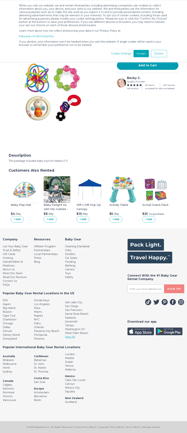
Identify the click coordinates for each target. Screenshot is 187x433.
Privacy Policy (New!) (85, 427)
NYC (37, 319)
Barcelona (40, 396)
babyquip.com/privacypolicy (36, 36)
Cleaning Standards (77, 246)
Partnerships (42, 250)
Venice (69, 365)
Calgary (7, 384)
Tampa (69, 325)
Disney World (11, 334)
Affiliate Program (45, 246)
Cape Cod (9, 315)
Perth (6, 367)
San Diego (71, 306)
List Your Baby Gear (15, 246)
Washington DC (75, 329)
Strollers (70, 254)
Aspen (7, 304)
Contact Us (10, 281)
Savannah (71, 321)
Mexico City (72, 387)
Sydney (7, 371)
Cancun (70, 383)
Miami (38, 311)
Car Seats (71, 258)
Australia (9, 356)
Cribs (68, 250)
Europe (39, 388)
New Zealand (74, 398)
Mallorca (70, 369)
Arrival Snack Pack (155, 205)
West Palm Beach (76, 333)
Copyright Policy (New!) (111, 427)
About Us (9, 269)
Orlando (39, 327)
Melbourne (10, 364)
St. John (39, 364)
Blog (37, 261)
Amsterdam (41, 392)
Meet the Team (13, 273)
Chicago (8, 323)
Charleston (9, 319)
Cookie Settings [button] (121, 53)
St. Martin (40, 367)
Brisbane (8, 360)
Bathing (70, 265)
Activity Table (118, 205)
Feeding (70, 261)
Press (37, 258)
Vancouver (9, 400)
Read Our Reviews (14, 277)
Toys (68, 273)
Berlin (37, 400)
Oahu (37, 323)
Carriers (70, 269)
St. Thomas (41, 371)
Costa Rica (41, 378)
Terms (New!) (133, 427)
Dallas (6, 327)
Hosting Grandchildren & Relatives (13, 261)
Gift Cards (9, 254)
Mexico (70, 376)
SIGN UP (174, 288)
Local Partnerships (46, 254)
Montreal (8, 392)
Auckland (71, 402)
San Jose (39, 382)
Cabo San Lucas (75, 380)
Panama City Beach (46, 331)
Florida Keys (41, 300)
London (70, 354)
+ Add (17, 219)
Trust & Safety (12, 250)
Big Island (9, 308)
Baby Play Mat (21, 205)
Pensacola (40, 334)
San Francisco (73, 310)
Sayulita (70, 391)
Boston (7, 311)
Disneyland (10, 338)
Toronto (8, 396)
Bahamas (40, 360)
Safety (69, 277)
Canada (8, 381)
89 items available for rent (154, 87)
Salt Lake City (73, 302)
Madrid (69, 358)
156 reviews (132, 88)
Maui (37, 308)
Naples (38, 315)
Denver (7, 331)
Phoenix (39, 338)
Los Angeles (42, 304)
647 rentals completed (169, 87)
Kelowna (8, 388)
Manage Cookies (151, 427)
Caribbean (41, 356)
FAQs (6, 284)
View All (70, 337)
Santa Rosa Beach (76, 313)
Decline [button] (159, 53)
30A (5, 300)
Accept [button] (141, 53)
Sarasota (70, 317)
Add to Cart (147, 65)
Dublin (69, 362)
